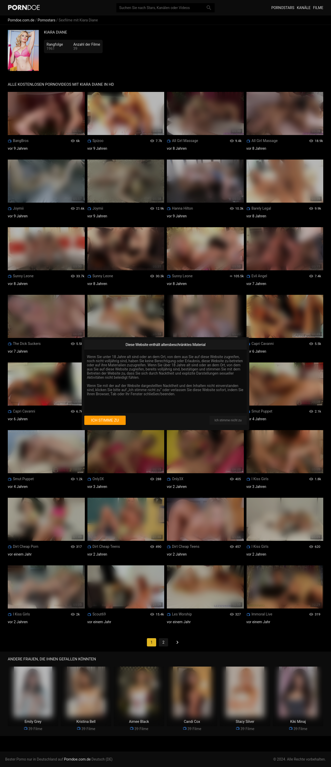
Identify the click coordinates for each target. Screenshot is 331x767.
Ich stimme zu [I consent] (105, 420)
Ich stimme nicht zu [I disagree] (228, 420)
